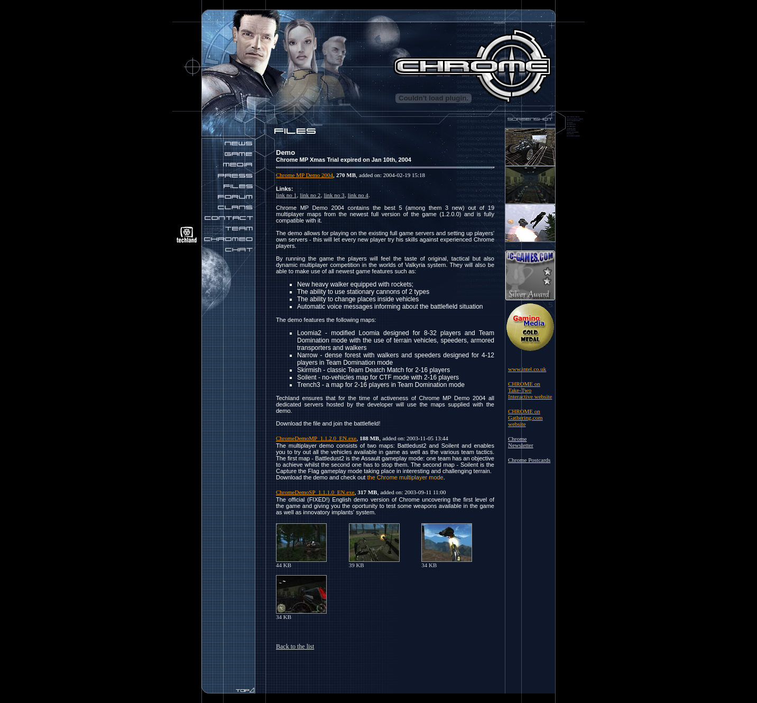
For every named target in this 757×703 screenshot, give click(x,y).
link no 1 (286, 195)
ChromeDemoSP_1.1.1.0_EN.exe (315, 492)
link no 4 (358, 195)
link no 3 (334, 195)
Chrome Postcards (529, 460)
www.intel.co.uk (527, 369)
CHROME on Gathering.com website (525, 417)
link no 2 (310, 195)
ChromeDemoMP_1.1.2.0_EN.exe (316, 438)
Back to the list (295, 646)
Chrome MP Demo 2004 (304, 175)
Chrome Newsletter (520, 442)
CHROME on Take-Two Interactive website (530, 390)
